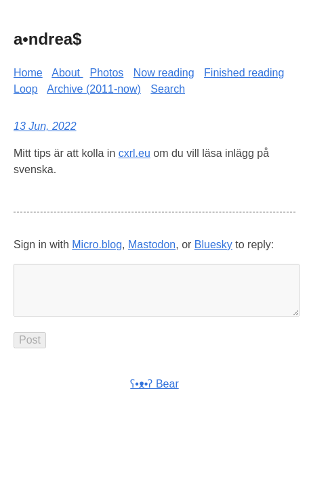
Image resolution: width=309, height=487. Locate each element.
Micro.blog (97, 244)
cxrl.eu (134, 153)
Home (28, 72)
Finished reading (244, 72)
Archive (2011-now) (94, 89)
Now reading (163, 72)
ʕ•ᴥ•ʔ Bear (154, 394)
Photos (107, 72)
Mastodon (152, 244)
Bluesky (213, 244)
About (67, 72)
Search (167, 89)
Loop (26, 89)
